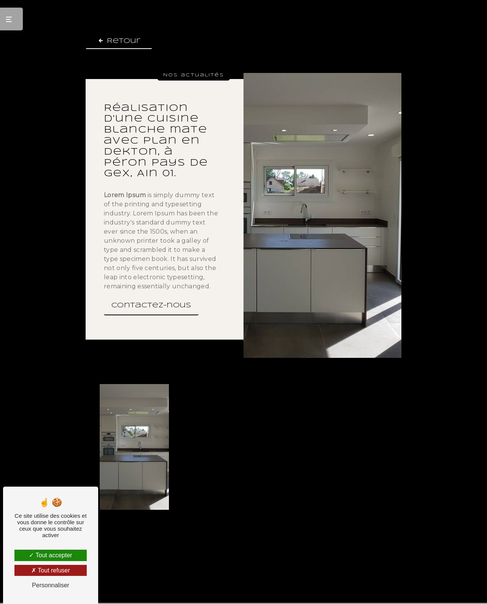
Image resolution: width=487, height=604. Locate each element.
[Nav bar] (11, 19)
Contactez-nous (151, 305)
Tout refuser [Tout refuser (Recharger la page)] (50, 570)
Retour (118, 40)
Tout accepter (50, 555)
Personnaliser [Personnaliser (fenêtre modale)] (50, 585)
